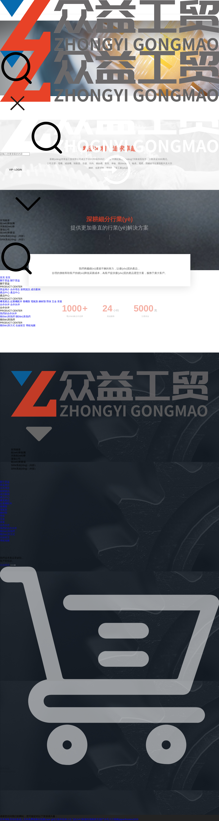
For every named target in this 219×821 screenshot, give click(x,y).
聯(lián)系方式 (7, 325)
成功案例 (35, 289)
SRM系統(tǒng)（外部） (13, 239)
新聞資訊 (25, 289)
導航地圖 (30, 325)
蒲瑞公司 (5, 229)
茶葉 (59, 301)
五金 (54, 301)
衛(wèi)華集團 (7, 223)
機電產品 (5, 301)
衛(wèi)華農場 (7, 232)
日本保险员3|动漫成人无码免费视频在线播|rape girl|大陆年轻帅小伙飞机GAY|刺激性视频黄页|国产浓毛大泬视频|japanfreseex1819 (69, 819)
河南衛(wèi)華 (7, 226)
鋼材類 (42, 301)
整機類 (26, 301)
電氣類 (34, 301)
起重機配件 (16, 301)
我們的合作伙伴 (8, 313)
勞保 (48, 301)
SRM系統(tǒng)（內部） (13, 236)
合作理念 (15, 289)
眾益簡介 (5, 289)
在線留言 (20, 325)
